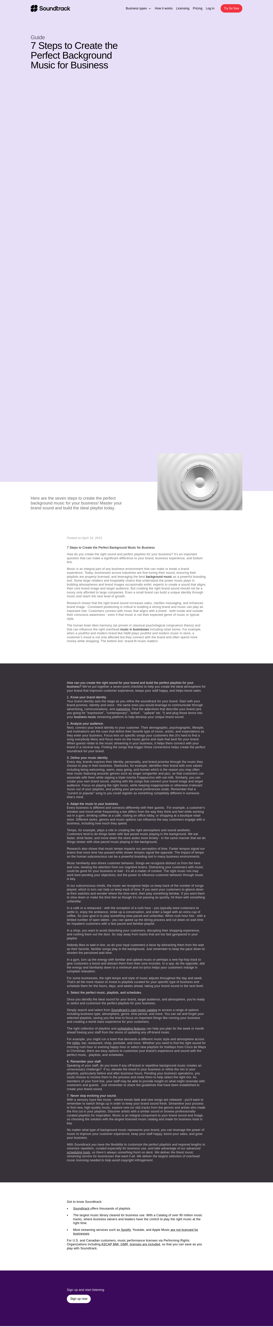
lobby (76, 1043)
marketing (123, 709)
